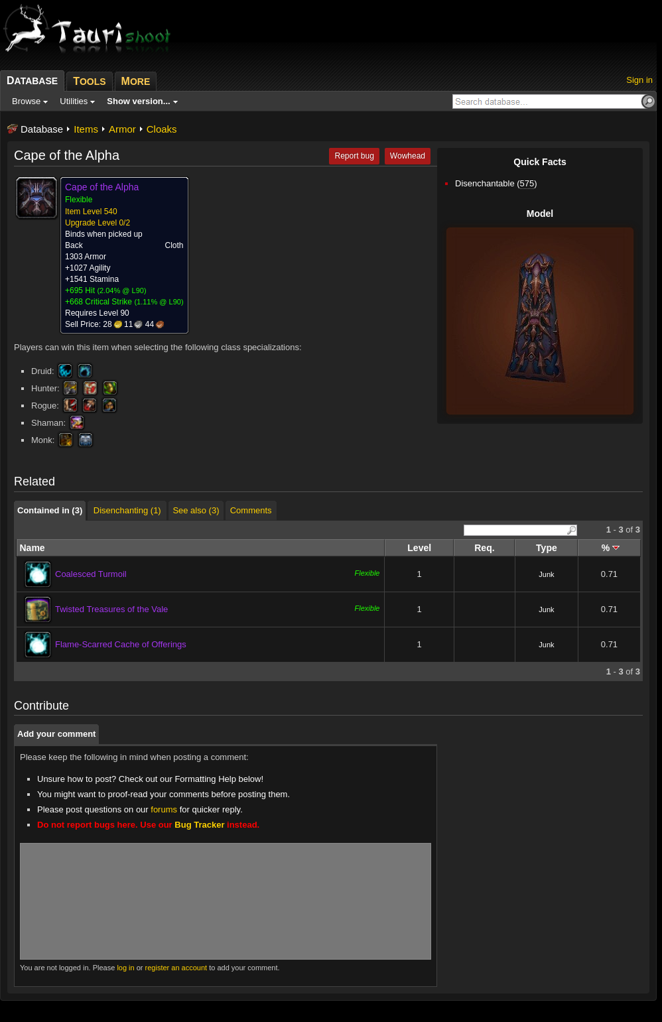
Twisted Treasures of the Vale (111, 609)
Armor (122, 129)
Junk (546, 574)
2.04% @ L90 (121, 290)
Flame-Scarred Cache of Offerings (120, 644)
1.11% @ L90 (159, 302)
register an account (176, 968)
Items (86, 129)
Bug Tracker (199, 825)
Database (42, 129)
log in (125, 968)
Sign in (639, 80)
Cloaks (162, 129)
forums (164, 809)
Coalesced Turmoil (91, 574)
